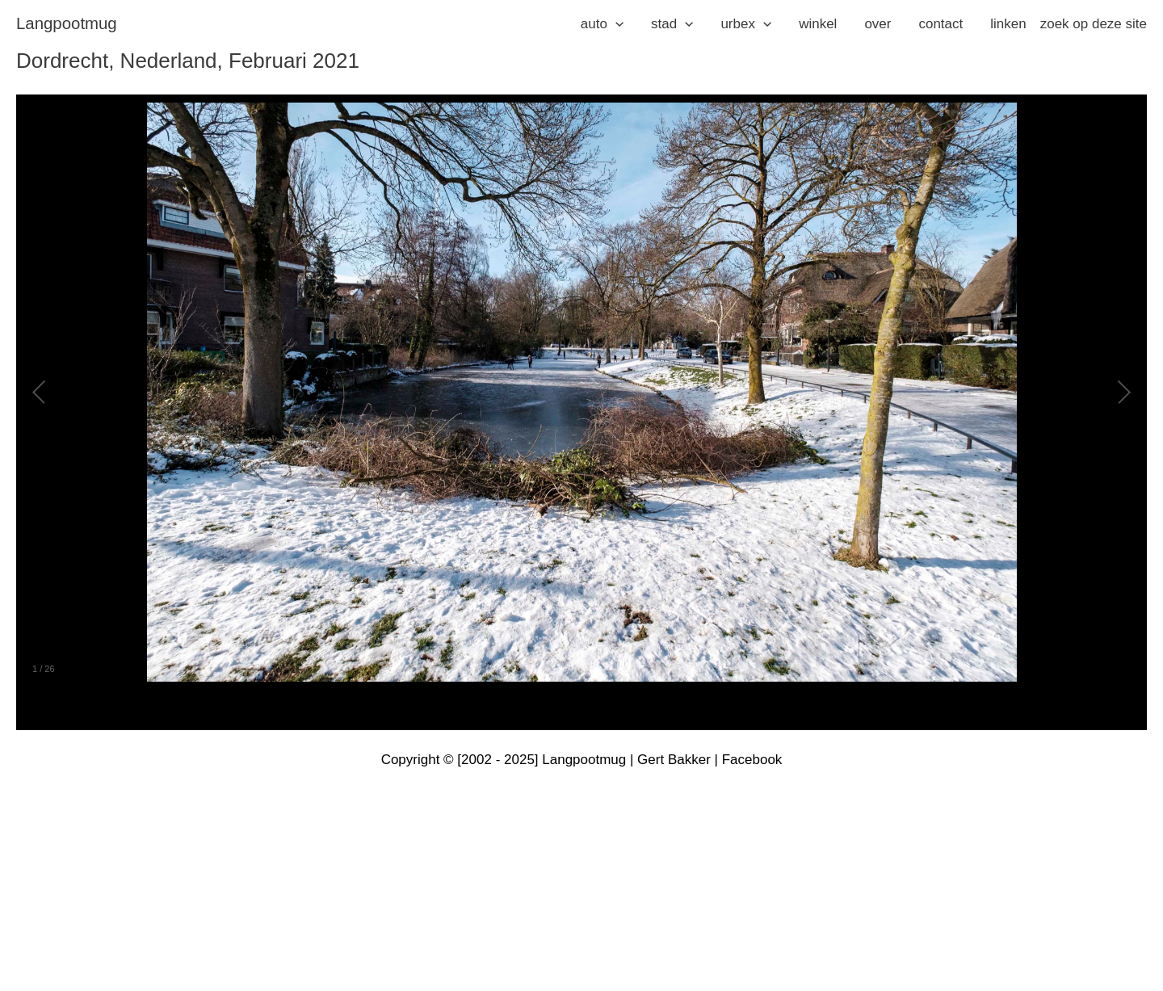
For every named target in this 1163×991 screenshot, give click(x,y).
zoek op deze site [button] (1093, 24)
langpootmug (66, 23)
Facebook (752, 759)
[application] (615, 24)
